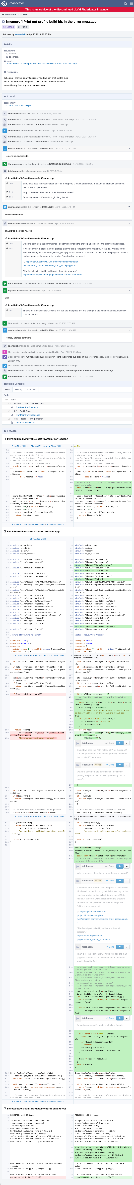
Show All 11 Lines (38, 539)
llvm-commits (42, 141)
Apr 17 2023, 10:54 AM (71, 352)
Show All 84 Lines (37, 1101)
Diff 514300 (48, 330)
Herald (11, 119)
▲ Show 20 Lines (19, 524)
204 (9, 183)
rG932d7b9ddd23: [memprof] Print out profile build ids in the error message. (41, 63)
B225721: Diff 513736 (60, 283)
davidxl (12, 53)
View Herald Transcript (63, 119)
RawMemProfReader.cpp (28, 415)
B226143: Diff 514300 (60, 376)
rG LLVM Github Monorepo (18, 105)
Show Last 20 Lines (55, 524)
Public (24, 27)
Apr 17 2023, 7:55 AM (51, 290)
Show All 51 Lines (39, 446)
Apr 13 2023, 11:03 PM (83, 164)
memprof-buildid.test (26, 422)
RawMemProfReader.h (27, 407)
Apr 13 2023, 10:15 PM (50, 113)
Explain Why (14, 361)
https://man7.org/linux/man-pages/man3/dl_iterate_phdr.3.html (52, 274)
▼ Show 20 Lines (56, 446)
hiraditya (39, 124)
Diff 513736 (48, 207)
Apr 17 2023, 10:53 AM (65, 346)
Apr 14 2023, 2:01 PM (64, 223)
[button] (131, 3)
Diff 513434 (48, 148)
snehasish (20, 34)
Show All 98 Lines (37, 524)
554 (9, 197)
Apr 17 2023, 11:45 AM (83, 377)
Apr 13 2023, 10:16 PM (86, 120)
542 (9, 192)
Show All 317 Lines (37, 816)
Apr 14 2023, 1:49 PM (65, 207)
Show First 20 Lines (20, 446)
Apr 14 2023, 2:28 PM (82, 283)
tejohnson (13, 57)
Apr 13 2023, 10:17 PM (66, 148)
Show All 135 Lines (37, 655)
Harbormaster (15, 164)
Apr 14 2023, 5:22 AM (53, 171)
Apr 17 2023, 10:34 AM (66, 330)
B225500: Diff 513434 (60, 164)
